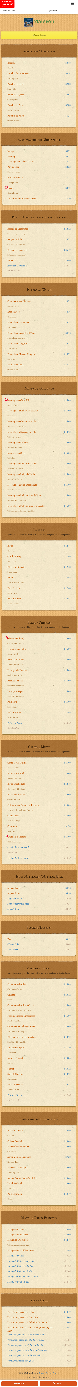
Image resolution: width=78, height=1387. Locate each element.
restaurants (20, 1383)
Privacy (56, 1373)
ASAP (54, 10)
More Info (39, 35)
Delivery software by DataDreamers (39, 1377)
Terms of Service (45, 1373)
